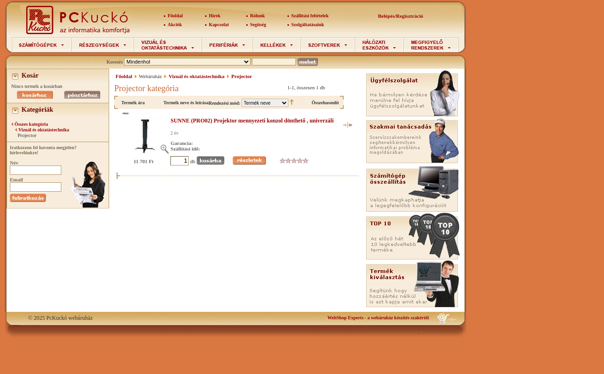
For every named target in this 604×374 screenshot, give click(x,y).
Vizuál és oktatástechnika (43, 129)
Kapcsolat (219, 24)
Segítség (258, 24)
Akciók (175, 24)
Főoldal (175, 15)
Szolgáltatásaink (307, 24)
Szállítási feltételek (310, 15)
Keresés (114, 62)
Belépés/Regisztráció (400, 16)
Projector (241, 76)
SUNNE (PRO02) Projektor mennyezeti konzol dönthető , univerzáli (251, 120)
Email (16, 179)
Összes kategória (31, 124)
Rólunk (257, 15)
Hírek (215, 15)
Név (14, 162)
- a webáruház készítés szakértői (378, 317)
